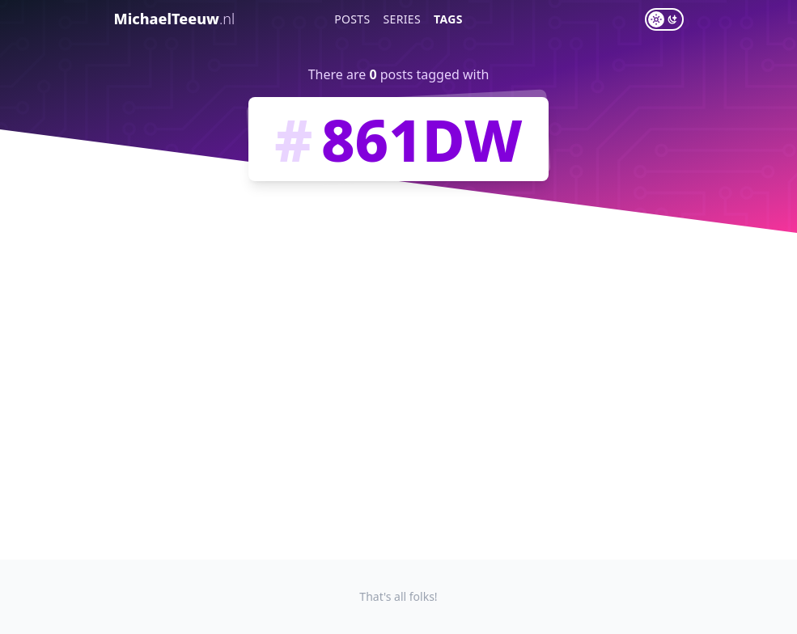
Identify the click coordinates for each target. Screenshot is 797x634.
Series (403, 19)
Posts (352, 19)
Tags (448, 19)
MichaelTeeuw (174, 18)
